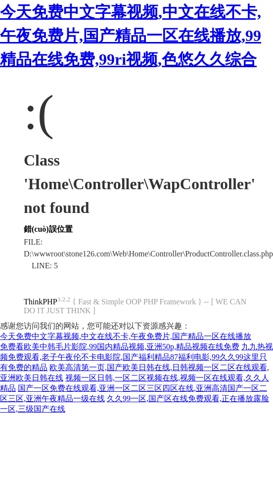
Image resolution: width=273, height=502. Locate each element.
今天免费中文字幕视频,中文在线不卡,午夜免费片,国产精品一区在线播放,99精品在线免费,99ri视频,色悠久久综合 (130, 35)
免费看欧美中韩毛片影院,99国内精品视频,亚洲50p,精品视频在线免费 (119, 346)
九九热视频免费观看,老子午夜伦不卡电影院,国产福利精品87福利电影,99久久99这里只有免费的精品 (136, 357)
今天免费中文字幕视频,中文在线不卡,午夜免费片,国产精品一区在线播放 (125, 336)
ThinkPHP (40, 301)
